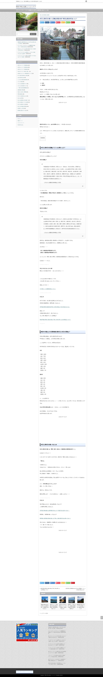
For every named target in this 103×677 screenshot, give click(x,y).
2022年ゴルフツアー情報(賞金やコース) (25, 73)
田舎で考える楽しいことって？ (26, 6)
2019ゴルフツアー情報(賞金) (23, 69)
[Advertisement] (62, 113)
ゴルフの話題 (28, 10)
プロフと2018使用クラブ (22, 83)
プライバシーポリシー (20, 10)
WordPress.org (20, 124)
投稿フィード (20, 120)
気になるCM (20, 98)
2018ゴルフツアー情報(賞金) (23, 67)
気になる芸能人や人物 (22, 104)
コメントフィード (21, 122)
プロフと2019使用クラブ (22, 85)
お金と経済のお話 (34, 10)
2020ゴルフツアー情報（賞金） (23, 71)
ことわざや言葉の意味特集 (22, 79)
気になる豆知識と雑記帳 (44, 14)
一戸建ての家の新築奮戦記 (22, 87)
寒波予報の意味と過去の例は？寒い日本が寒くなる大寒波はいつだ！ (55, 319)
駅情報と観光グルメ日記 (43, 10)
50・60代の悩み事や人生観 (22, 75)
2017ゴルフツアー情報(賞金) (23, 65)
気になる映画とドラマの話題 (23, 102)
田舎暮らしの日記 (21, 108)
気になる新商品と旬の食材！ (23, 100)
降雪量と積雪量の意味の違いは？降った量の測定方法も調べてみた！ (55, 518)
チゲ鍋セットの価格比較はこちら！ (48, 288)
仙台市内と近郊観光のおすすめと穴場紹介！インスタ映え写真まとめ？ (75, 589)
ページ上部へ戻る (101, 617)
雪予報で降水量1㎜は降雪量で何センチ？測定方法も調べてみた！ (54, 510)
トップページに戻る (44, 613)
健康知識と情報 (20, 89)
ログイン (19, 118)
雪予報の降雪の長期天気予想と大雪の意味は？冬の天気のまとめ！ (55, 306)
